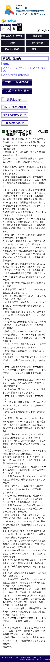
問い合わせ (37, 43)
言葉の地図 (23, 75)
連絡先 (6, 64)
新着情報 (37, 36)
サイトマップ (37, 657)
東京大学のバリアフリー (12, 36)
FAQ (12, 43)
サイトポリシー (7, 657)
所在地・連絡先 (12, 49)
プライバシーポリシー (22, 657)
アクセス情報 (9, 75)
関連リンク (37, 49)
